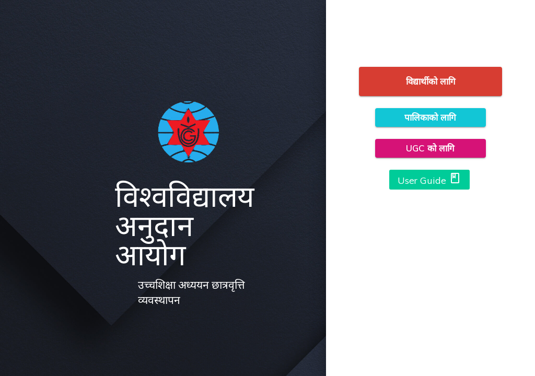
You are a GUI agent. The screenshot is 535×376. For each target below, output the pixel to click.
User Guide (429, 179)
